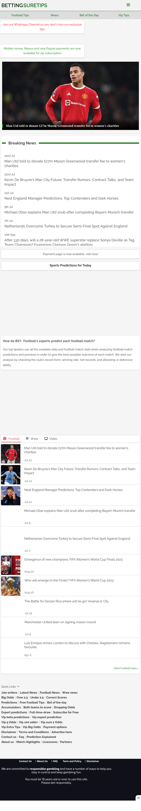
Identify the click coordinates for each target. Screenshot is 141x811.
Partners (66, 742)
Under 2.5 (37, 697)
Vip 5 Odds (8, 722)
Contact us (8, 737)
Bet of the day (57, 702)
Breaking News (22, 142)
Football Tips (20, 15)
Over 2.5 (22, 697)
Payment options (55, 727)
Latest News (28, 692)
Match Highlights (28, 742)
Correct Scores (56, 697)
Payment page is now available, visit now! (70, 254)
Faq (21, 737)
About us (7, 742)
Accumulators (11, 707)
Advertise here (62, 732)
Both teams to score (37, 707)
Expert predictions (14, 712)
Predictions (9, 702)
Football (11, 439)
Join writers (9, 692)
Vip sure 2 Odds (51, 722)
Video (50, 439)
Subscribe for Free (66, 712)
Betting (24, 5)
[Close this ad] (138, 798)
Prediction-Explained (41, 737)
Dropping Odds (64, 707)
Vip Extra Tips (10, 727)
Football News (50, 692)
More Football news (125, 668)
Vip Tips (123, 15)
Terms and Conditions (34, 732)
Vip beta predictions (15, 717)
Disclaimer (8, 732)
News (55, 15)
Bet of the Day (89, 15)
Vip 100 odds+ (28, 722)
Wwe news (69, 692)
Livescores (50, 742)
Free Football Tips (32, 702)
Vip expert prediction (46, 717)
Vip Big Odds (32, 727)
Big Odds (7, 697)
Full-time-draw (39, 712)
